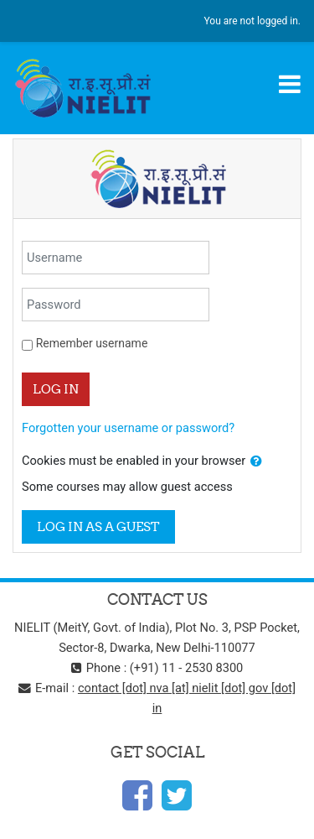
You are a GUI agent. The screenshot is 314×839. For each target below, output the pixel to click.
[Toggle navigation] (289, 84)
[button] (256, 461)
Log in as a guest (98, 526)
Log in (56, 389)
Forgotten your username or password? (128, 427)
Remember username (92, 343)
